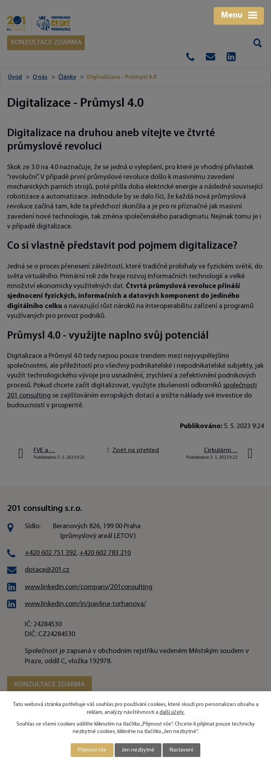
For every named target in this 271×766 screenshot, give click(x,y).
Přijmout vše (92, 750)
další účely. (172, 712)
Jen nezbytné (138, 750)
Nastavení (181, 750)
